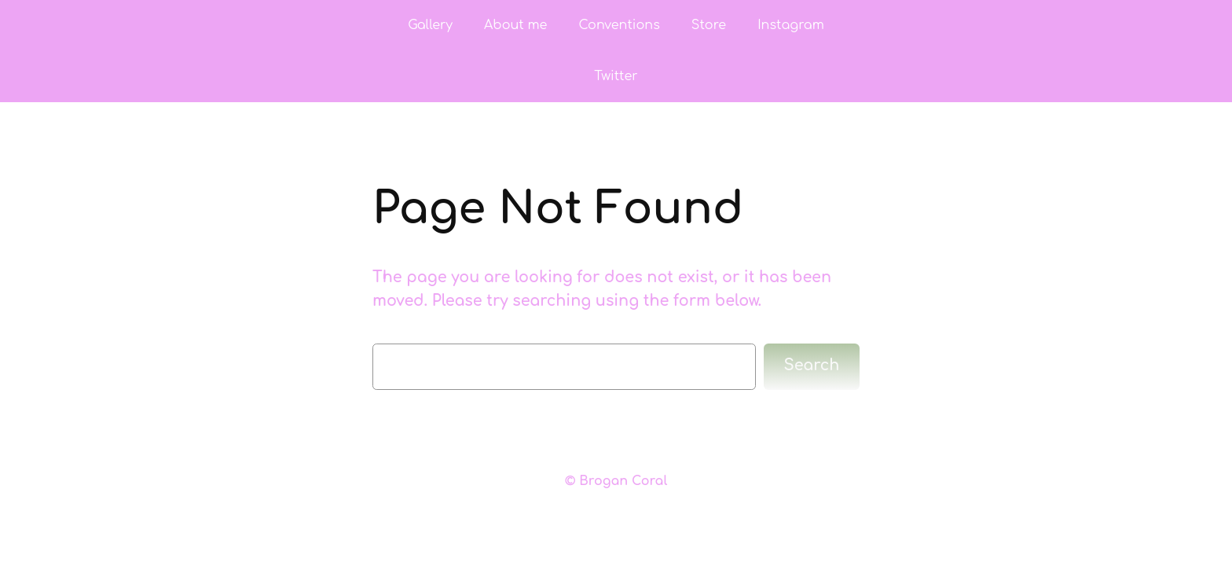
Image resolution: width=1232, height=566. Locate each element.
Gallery (430, 25)
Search (812, 365)
